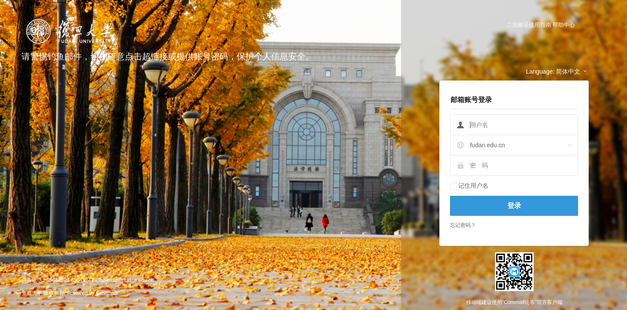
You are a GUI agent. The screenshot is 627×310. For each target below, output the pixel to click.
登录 (514, 205)
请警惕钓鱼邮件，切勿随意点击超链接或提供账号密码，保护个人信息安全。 (168, 56)
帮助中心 (564, 25)
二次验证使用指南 (529, 25)
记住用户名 (469, 185)
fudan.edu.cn (487, 145)
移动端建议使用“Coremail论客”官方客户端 (514, 302)
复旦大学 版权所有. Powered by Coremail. (70, 293)
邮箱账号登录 (471, 99)
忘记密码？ (463, 225)
